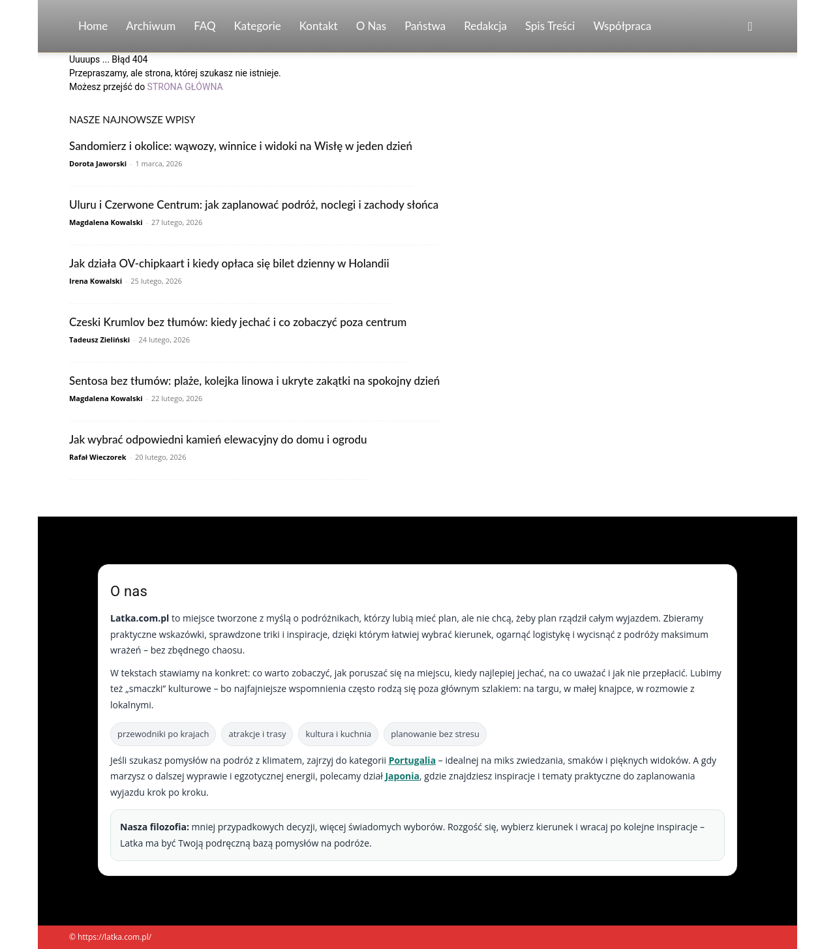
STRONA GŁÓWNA (185, 87)
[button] (750, 27)
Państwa (425, 26)
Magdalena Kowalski (106, 222)
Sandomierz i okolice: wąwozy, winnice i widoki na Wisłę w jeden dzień (240, 146)
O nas (371, 26)
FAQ (204, 26)
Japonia (402, 776)
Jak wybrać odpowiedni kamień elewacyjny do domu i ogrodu (218, 439)
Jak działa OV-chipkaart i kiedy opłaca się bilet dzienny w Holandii (229, 263)
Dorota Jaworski (98, 163)
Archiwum (150, 26)
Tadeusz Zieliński (99, 339)
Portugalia (412, 760)
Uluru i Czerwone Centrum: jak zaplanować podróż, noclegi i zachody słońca (253, 204)
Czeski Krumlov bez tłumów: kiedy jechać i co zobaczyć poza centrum (237, 322)
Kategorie (257, 26)
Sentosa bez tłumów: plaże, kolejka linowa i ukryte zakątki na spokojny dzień (254, 380)
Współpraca (622, 26)
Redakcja (485, 26)
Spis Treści (550, 26)
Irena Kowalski (95, 281)
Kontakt (318, 26)
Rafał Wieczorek (98, 457)
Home (93, 26)
